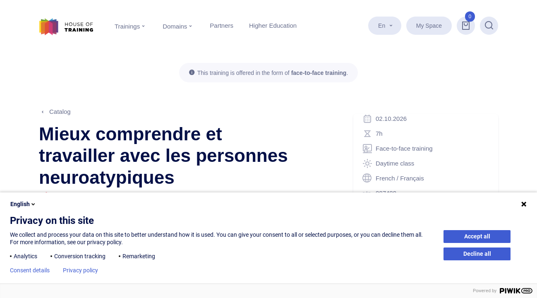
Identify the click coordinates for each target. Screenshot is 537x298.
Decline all (477, 253)
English (23, 204)
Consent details (30, 270)
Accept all (477, 236)
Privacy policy (80, 270)
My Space (429, 25)
